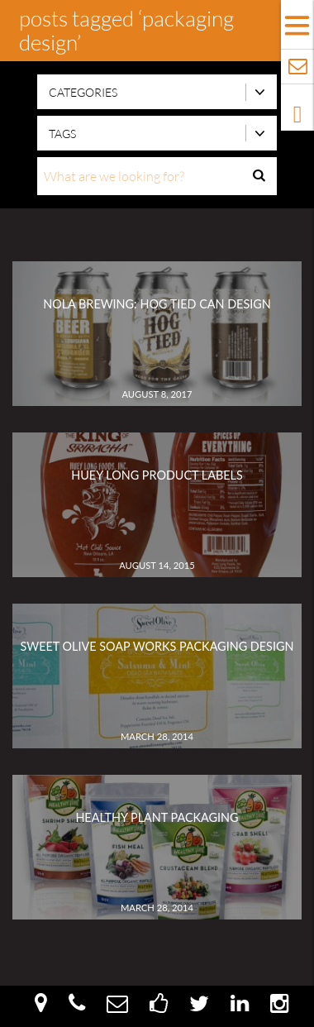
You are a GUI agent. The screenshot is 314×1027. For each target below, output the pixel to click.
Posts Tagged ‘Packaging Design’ (126, 30)
